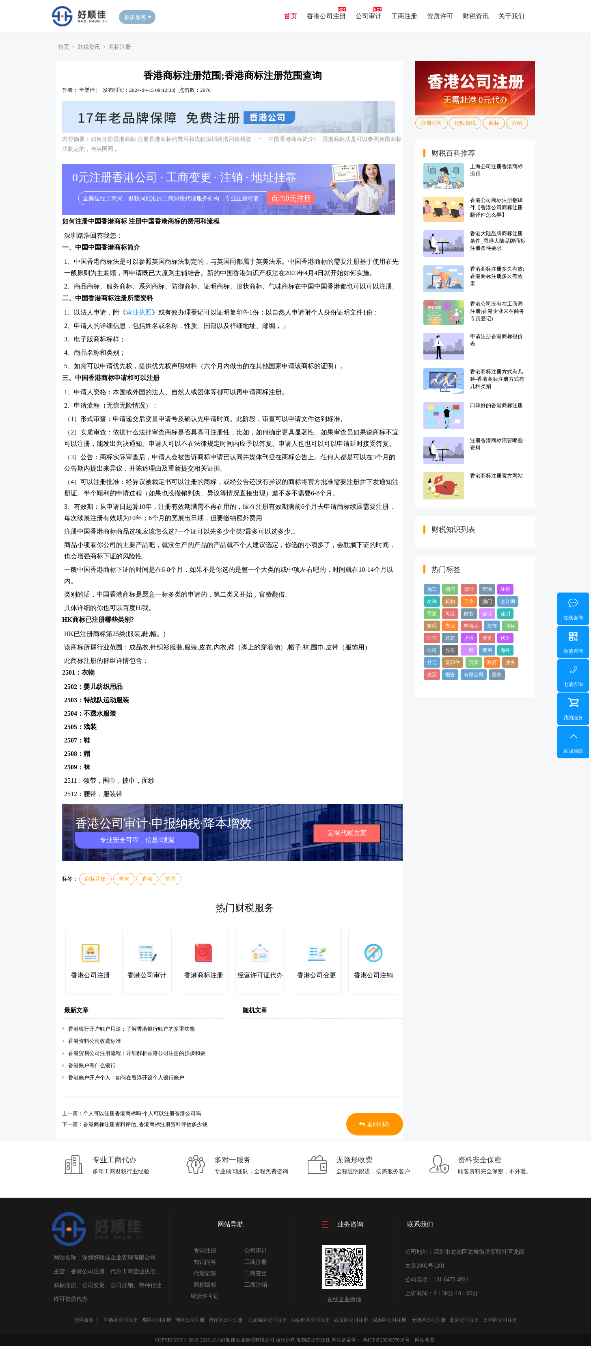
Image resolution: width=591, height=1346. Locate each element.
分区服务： (86, 1320)
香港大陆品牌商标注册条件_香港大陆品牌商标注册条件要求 (498, 240)
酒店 (450, 589)
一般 (469, 650)
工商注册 (404, 16)
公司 (432, 650)
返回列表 (374, 1124)
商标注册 (119, 46)
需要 (432, 614)
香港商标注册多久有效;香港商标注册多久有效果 (497, 276)
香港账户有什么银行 (92, 1065)
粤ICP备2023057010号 (386, 1340)
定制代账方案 (347, 832)
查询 (124, 879)
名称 (432, 601)
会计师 (507, 601)
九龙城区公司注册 (267, 1320)
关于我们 (511, 16)
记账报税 (465, 123)
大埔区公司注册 (500, 1320)
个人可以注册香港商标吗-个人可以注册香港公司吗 (142, 1113)
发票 (432, 674)
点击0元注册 (291, 198)
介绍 (517, 123)
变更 (487, 638)
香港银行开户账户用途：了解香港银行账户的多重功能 (131, 1029)
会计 (487, 614)
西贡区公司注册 (351, 1320)
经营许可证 (205, 1296)
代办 (505, 638)
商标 (494, 123)
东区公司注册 (156, 1320)
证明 (505, 614)
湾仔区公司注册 (226, 1320)
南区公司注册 (190, 1320)
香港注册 (205, 1251)
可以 (450, 614)
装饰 (492, 626)
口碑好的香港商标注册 (496, 405)
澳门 (487, 601)
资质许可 (440, 16)
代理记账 (205, 1273)
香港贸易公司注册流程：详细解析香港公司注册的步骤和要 (136, 1053)
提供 (469, 638)
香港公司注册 (326, 16)
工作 (469, 601)
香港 (147, 879)
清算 (474, 662)
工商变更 (255, 1273)
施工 (432, 589)
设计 (469, 589)
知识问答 (205, 1262)
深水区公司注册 (389, 1320)
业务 (510, 662)
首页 (290, 16)
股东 (450, 650)
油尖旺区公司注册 (310, 1320)
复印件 (452, 662)
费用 (487, 650)
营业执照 (139, 312)
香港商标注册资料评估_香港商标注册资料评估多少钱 (145, 1124)
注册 (505, 589)
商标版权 (205, 1285)
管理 (432, 626)
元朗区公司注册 (429, 1320)
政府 (492, 662)
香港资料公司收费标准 (94, 1041)
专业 (450, 626)
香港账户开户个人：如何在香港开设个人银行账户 (126, 1078)
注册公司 (431, 123)
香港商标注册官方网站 (496, 476)
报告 (450, 674)
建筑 (450, 638)
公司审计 (369, 16)
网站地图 (424, 1340)
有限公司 (473, 674)
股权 (497, 674)
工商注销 (255, 1285)
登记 (432, 662)
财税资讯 (476, 16)
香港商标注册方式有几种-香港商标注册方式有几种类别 (497, 379)
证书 (432, 638)
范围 (170, 879)
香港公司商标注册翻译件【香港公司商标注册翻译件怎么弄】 (496, 207)
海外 (505, 650)
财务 (469, 614)
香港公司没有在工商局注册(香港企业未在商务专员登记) (497, 311)
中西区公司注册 (121, 1320)
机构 (450, 601)
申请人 (471, 626)
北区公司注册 (464, 1320)
